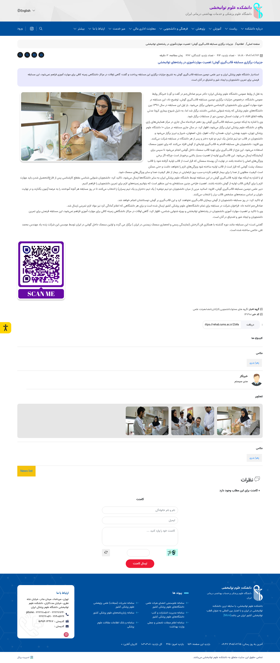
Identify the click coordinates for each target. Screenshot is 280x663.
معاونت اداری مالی (142, 28)
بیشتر (79, 28)
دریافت (250, 325)
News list (26, 471)
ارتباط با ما (96, 28)
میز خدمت (117, 28)
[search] (40, 28)
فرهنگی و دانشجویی (173, 28)
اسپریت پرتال (25, 657)
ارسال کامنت (140, 563)
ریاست (231, 28)
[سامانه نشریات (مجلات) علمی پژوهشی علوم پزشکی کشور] (115, 605)
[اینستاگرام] (31, 28)
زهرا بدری (254, 363)
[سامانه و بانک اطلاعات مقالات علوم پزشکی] (115, 625)
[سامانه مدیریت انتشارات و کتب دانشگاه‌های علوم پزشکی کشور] (165, 615)
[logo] (234, 593)
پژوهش (198, 28)
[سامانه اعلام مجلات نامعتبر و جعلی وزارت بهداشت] (165, 625)
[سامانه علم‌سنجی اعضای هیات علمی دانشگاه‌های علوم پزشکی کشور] (165, 605)
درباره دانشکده (252, 28)
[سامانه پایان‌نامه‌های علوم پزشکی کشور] (115, 613)
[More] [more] (227, 615)
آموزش (215, 28)
